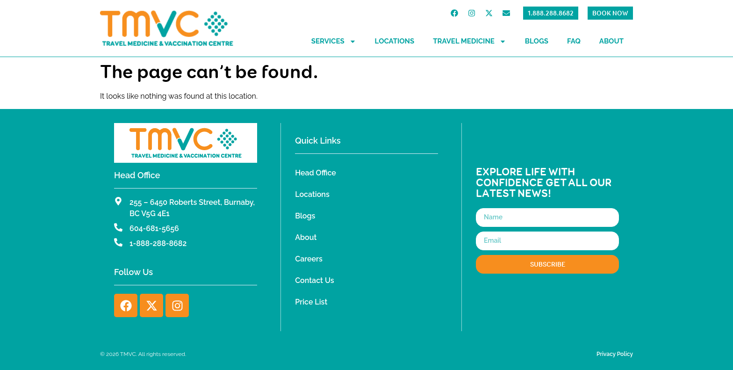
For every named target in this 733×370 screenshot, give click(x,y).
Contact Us (314, 280)
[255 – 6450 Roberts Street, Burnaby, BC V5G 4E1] (118, 201)
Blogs (536, 41)
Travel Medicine (469, 41)
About (611, 41)
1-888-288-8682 (158, 243)
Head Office (315, 172)
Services (333, 41)
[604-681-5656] (118, 227)
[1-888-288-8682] (118, 242)
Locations (395, 41)
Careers (309, 258)
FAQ (574, 41)
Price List (311, 301)
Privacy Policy (614, 354)
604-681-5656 (154, 228)
